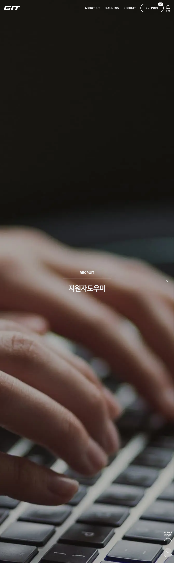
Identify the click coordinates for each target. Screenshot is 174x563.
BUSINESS (112, 8)
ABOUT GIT (92, 8)
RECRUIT (130, 8)
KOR (168, 8)
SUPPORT (154, 7)
